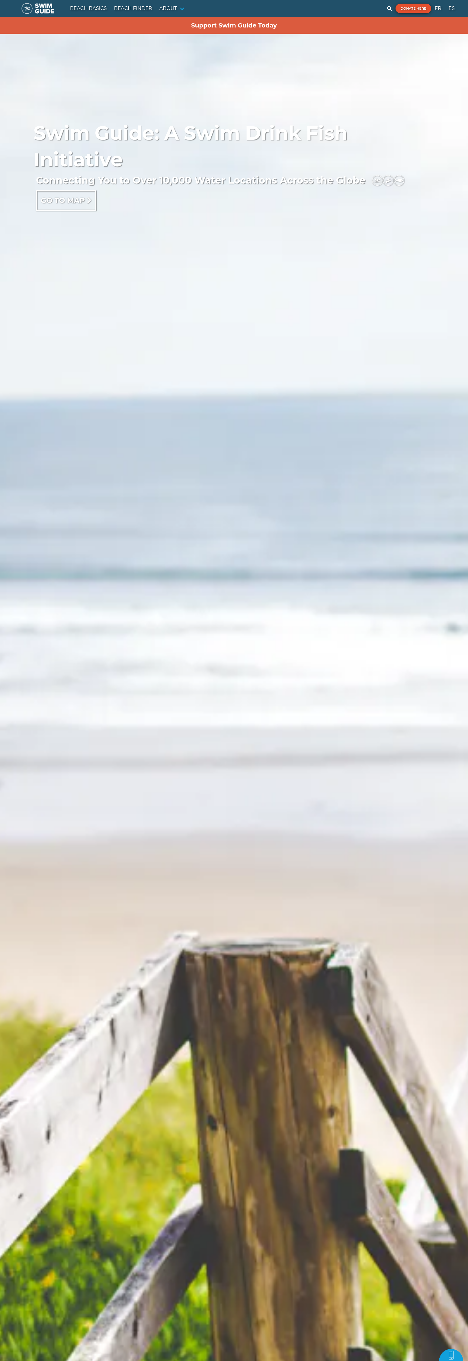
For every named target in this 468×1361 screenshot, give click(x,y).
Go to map (66, 200)
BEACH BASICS (88, 8)
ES (451, 8)
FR (438, 8)
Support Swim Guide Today (234, 25)
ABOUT (168, 8)
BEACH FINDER (133, 8)
